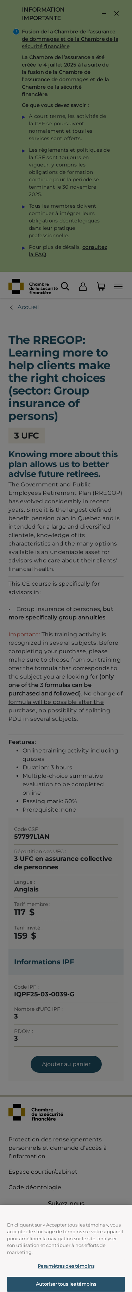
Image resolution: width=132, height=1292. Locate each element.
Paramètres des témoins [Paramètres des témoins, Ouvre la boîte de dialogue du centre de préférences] (66, 1269)
